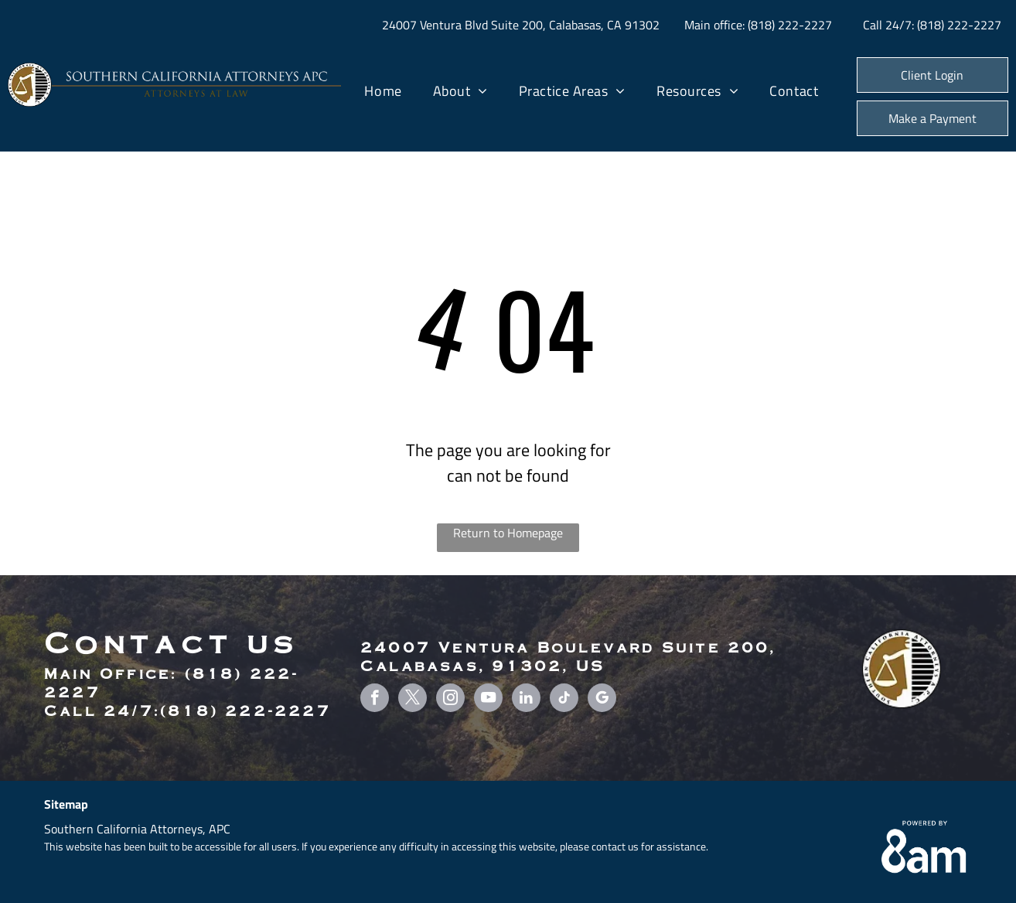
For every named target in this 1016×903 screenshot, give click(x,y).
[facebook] (374, 699)
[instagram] (450, 699)
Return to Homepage (508, 532)
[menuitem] (383, 91)
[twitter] (412, 699)
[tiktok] (564, 699)
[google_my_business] (602, 699)
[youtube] (488, 699)
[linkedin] (526, 699)
